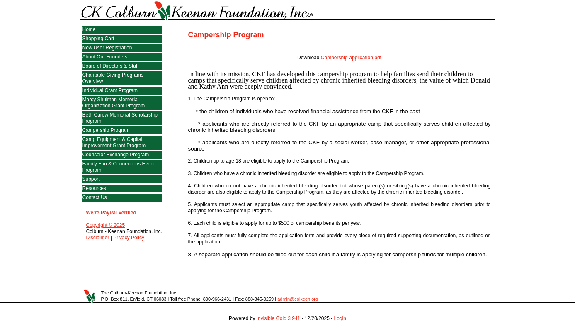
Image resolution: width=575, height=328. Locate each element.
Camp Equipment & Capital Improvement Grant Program (114, 142)
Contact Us (94, 197)
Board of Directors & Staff (110, 66)
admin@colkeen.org (297, 298)
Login (340, 318)
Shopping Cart (98, 38)
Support (91, 179)
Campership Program (106, 130)
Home (89, 29)
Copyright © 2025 (105, 225)
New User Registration (107, 48)
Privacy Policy (128, 238)
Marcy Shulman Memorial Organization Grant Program (113, 103)
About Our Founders (105, 57)
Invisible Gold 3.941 (279, 318)
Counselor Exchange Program (115, 155)
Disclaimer (97, 238)
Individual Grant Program (110, 90)
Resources (94, 188)
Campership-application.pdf (351, 58)
